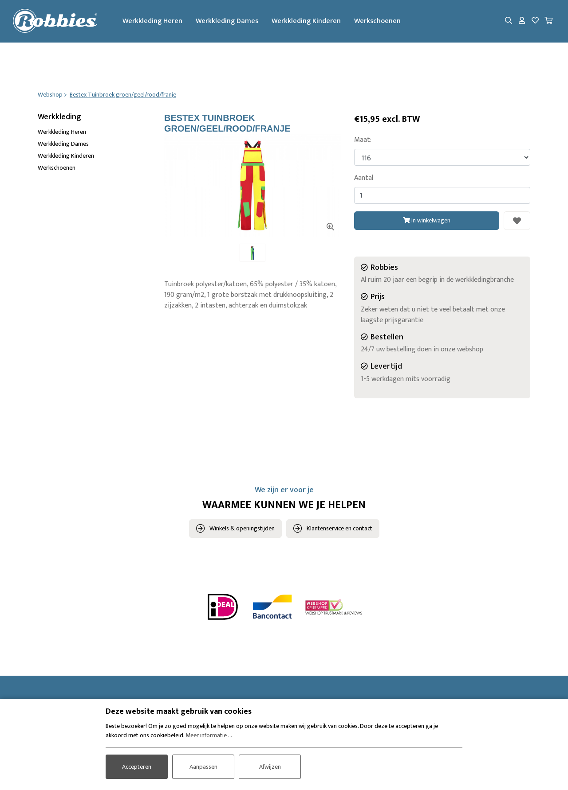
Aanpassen (203, 766)
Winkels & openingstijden (242, 529)
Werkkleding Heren (154, 21)
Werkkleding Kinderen (308, 21)
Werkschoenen (379, 21)
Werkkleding (59, 117)
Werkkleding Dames (228, 21)
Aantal (363, 178)
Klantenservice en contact (339, 529)
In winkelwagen (426, 220)
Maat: (362, 140)
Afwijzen (270, 766)
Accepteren (136, 766)
